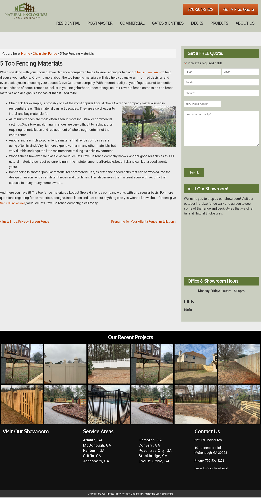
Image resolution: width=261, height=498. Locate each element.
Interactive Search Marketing (158, 494)
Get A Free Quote (238, 9)
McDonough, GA (97, 446)
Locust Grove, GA (154, 461)
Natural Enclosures (13, 203)
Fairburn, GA (94, 451)
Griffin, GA (92, 456)
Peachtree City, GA (155, 451)
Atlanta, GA (93, 440)
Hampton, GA (150, 440)
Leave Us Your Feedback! (212, 469)
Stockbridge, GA (153, 456)
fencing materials (149, 72)
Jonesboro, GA (96, 461)
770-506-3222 (200, 9)
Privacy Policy (114, 494)
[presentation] (211, 157)
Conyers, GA (149, 446)
